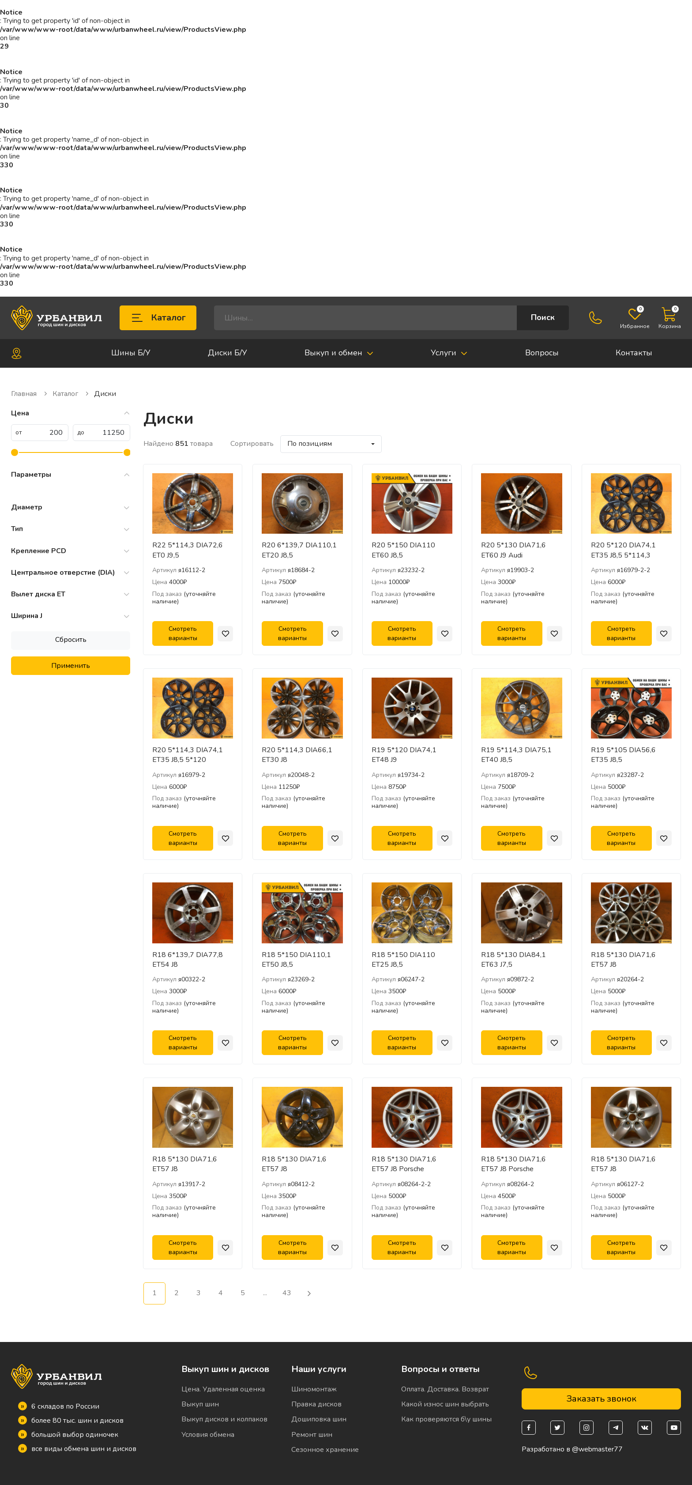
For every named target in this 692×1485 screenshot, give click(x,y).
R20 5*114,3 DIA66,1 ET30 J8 (297, 755)
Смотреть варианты (183, 633)
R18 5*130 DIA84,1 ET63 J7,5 (513, 959)
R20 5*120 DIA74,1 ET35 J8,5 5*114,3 (623, 550)
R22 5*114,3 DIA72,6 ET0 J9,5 (187, 550)
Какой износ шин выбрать (445, 1404)
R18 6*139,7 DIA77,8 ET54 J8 (187, 959)
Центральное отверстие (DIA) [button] (70, 573)
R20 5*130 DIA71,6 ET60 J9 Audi (513, 550)
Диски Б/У (227, 352)
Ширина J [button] (70, 616)
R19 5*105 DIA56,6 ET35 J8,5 (623, 755)
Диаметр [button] (70, 507)
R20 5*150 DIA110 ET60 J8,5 (403, 550)
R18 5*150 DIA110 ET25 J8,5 (403, 959)
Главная (29, 394)
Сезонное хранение (325, 1450)
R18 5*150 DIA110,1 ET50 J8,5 (296, 959)
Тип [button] (70, 529)
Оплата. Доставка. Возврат (445, 1389)
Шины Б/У (130, 352)
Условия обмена (207, 1435)
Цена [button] (70, 413)
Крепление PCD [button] (70, 551)
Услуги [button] (449, 352)
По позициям (309, 444)
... (265, 1293)
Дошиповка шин (318, 1419)
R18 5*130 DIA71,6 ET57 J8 (623, 959)
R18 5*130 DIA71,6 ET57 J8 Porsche (404, 1164)
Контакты (634, 352)
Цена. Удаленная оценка (223, 1389)
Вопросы (542, 352)
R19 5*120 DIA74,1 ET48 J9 (404, 755)
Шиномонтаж (314, 1389)
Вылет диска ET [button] (70, 594)
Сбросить (70, 640)
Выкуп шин (200, 1404)
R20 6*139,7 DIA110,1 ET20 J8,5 (299, 550)
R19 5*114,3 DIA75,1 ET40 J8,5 (516, 755)
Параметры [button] (70, 475)
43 (286, 1293)
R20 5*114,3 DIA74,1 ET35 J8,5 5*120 (187, 755)
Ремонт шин (311, 1435)
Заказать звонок (601, 1399)
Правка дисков (316, 1404)
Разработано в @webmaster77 (572, 1449)
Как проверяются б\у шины (446, 1419)
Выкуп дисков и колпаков (224, 1419)
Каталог (158, 318)
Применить (70, 666)
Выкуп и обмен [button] (339, 352)
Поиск (543, 317)
